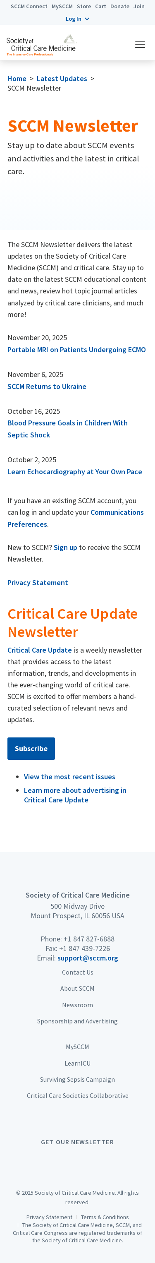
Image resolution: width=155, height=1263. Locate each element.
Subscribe (31, 748)
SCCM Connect (29, 6)
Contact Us (77, 972)
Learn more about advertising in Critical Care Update (75, 794)
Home (16, 78)
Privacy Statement (37, 582)
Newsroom (77, 1005)
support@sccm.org (87, 958)
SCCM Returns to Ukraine (46, 386)
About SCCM (77, 988)
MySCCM (62, 6)
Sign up (65, 547)
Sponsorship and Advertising (77, 1021)
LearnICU (77, 1063)
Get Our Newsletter (77, 1142)
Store (84, 6)
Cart (100, 6)
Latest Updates (62, 78)
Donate (119, 6)
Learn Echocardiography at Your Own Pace (74, 471)
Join (139, 6)
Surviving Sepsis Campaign (77, 1079)
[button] (77, 18)
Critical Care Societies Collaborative (78, 1095)
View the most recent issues (69, 776)
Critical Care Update (39, 650)
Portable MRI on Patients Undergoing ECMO (76, 349)
